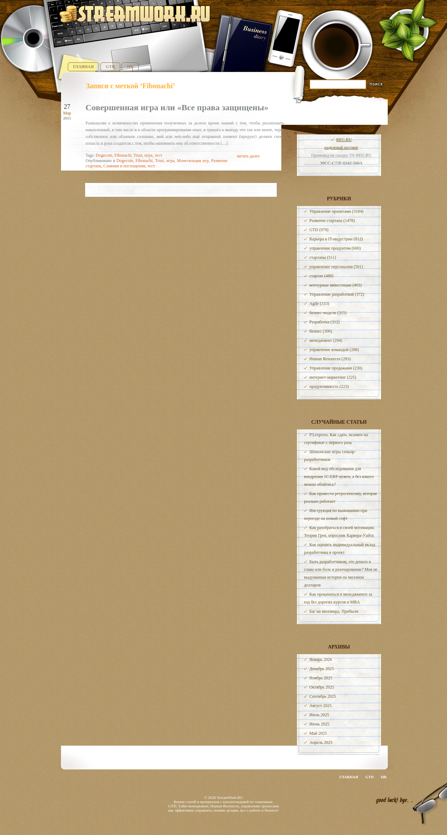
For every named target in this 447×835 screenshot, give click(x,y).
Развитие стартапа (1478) (332, 220)
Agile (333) (319, 303)
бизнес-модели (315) (328, 312)
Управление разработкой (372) (336, 294)
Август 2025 (320, 705)
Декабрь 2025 (321, 668)
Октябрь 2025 (321, 687)
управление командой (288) (334, 349)
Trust (137, 155)
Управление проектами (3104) (336, 211)
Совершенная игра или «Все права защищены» (176, 107)
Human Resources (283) (330, 358)
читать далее (248, 156)
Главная (83, 66)
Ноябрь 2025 (320, 677)
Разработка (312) (324, 321)
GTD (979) (319, 229)
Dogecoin (104, 155)
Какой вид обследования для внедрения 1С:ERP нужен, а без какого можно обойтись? (339, 476)
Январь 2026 (320, 659)
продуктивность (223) (329, 386)
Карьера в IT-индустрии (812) (336, 238)
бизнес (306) (320, 331)
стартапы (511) (322, 257)
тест (158, 155)
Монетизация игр (193, 160)
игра (148, 155)
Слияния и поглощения (124, 165)
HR (130, 66)
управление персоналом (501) (336, 266)
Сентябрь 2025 (322, 696)
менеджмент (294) (325, 340)
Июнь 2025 (319, 724)
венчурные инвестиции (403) (335, 285)
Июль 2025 (319, 714)
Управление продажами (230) (335, 368)
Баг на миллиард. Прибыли (333, 611)
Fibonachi (122, 155)
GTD (110, 66)
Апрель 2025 (320, 742)
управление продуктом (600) (335, 248)
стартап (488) (321, 275)
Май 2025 (318, 733)
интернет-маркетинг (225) (332, 377)
